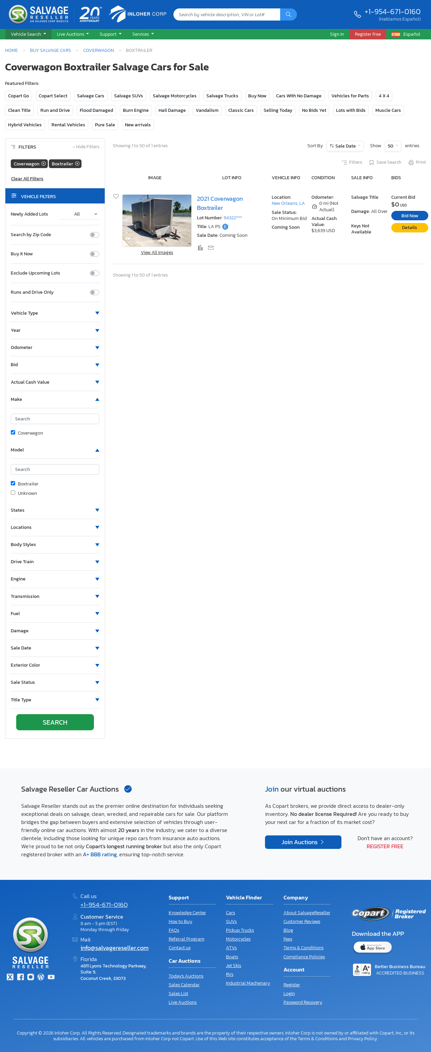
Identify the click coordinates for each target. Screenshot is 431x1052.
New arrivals (138, 124)
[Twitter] (10, 978)
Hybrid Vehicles (25, 124)
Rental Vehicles (68, 124)
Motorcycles (238, 939)
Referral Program (186, 939)
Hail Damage (172, 110)
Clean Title (19, 110)
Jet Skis (233, 965)
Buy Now (257, 95)
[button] (28, 34)
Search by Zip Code (31, 235)
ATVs (231, 947)
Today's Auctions (186, 976)
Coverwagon (98, 50)
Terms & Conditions (304, 947)
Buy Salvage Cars (50, 50)
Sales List (178, 993)
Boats (232, 956)
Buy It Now (22, 254)
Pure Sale (105, 124)
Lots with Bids (351, 110)
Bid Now (409, 215)
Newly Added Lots (29, 214)
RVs (229, 974)
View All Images (157, 252)
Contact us (180, 947)
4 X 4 (384, 95)
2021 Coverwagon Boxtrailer (220, 203)
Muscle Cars (388, 110)
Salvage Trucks (222, 95)
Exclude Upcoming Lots (35, 273)
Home (11, 50)
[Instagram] (31, 978)
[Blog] (41, 978)
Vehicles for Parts (350, 95)
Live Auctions (183, 1002)
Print (417, 162)
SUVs (231, 921)
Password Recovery (303, 1002)
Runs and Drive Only (32, 292)
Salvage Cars (90, 95)
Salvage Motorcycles (175, 95)
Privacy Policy (362, 1038)
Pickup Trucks (240, 930)
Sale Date (345, 146)
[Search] (288, 14)
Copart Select (53, 95)
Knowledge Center (187, 912)
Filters (351, 162)
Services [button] (141, 34)
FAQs (174, 930)
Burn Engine (136, 110)
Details (409, 227)
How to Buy (180, 921)
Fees (288, 939)
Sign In (337, 34)
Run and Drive (55, 110)
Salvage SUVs (128, 95)
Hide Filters (86, 147)
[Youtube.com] (51, 978)
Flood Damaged (96, 110)
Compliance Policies (304, 956)
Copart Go (18, 95)
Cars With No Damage (299, 95)
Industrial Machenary (248, 983)
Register (292, 984)
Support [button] (109, 34)
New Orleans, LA (288, 203)
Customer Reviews (302, 921)
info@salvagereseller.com (114, 948)
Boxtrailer (24, 484)
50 (391, 146)
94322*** (233, 217)
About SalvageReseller (307, 912)
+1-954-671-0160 (393, 11)
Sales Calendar (184, 984)
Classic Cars (241, 110)
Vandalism (207, 110)
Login (289, 993)
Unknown (24, 493)
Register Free (385, 846)
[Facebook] (20, 978)
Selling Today (278, 110)
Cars (230, 912)
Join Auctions (300, 842)
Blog (288, 930)
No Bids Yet (314, 110)
